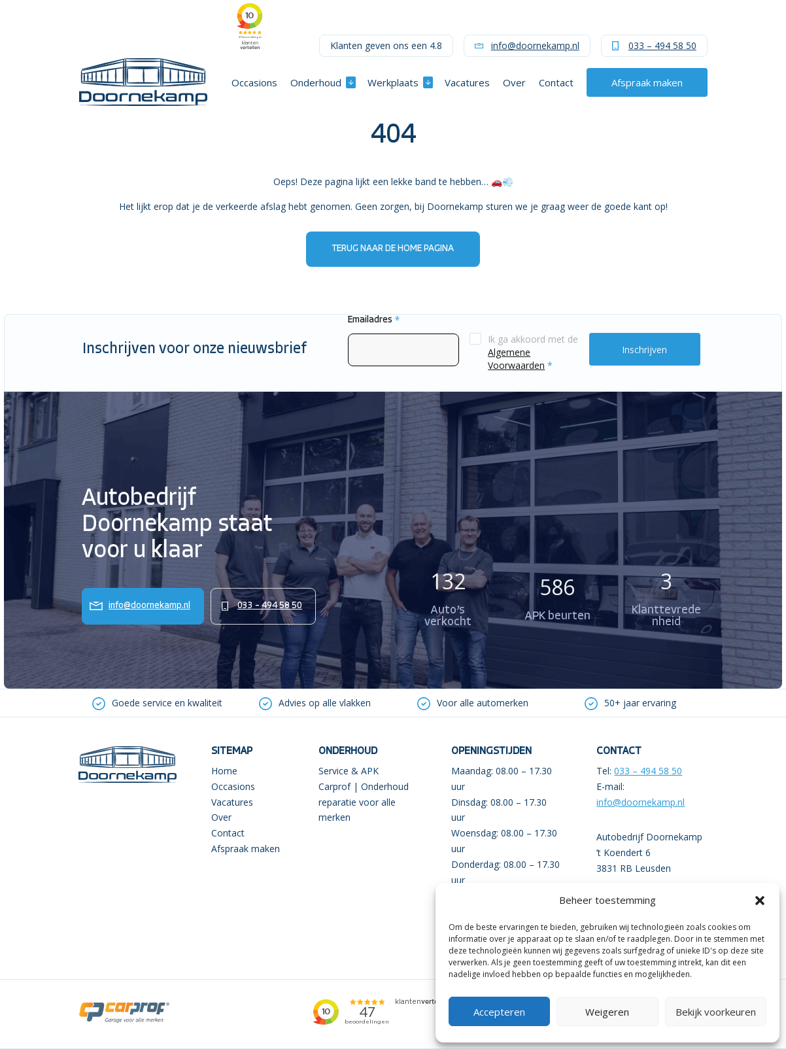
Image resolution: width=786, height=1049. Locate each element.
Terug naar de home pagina (393, 249)
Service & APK (348, 771)
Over (514, 82)
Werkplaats (393, 82)
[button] (759, 900)
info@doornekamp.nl (535, 45)
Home (224, 771)
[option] (157, 703)
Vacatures (467, 82)
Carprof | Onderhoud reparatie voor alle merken (363, 802)
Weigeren (607, 1011)
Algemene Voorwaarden (516, 358)
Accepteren (499, 1011)
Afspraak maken (647, 82)
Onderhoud (315, 82)
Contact (556, 82)
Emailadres (374, 320)
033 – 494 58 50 (662, 45)
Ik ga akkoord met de (533, 352)
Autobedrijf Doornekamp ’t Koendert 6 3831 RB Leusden (649, 852)
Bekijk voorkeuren (715, 1011)
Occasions (254, 82)
